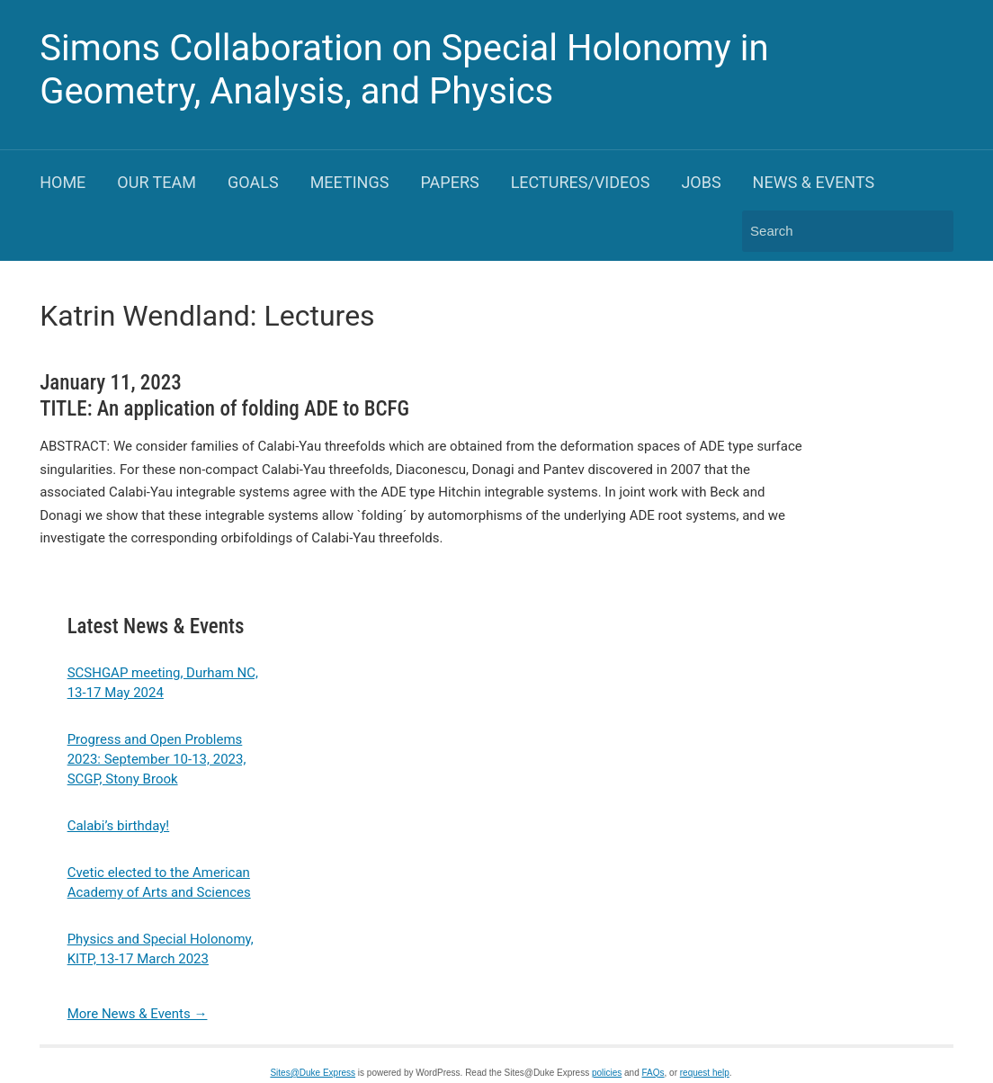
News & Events (814, 182)
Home (62, 182)
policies (607, 1073)
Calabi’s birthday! (118, 826)
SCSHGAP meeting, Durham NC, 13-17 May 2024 (162, 683)
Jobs (700, 182)
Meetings (349, 182)
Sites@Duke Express (312, 1073)
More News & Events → (137, 1014)
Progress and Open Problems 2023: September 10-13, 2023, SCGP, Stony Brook (156, 759)
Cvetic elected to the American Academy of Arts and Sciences (159, 882)
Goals (253, 182)
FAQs (653, 1073)
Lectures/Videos (580, 182)
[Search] (831, 230)
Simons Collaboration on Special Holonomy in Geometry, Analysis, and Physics (404, 69)
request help (704, 1073)
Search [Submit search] (930, 231)
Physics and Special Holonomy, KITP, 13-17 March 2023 (160, 949)
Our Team (156, 182)
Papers (449, 182)
